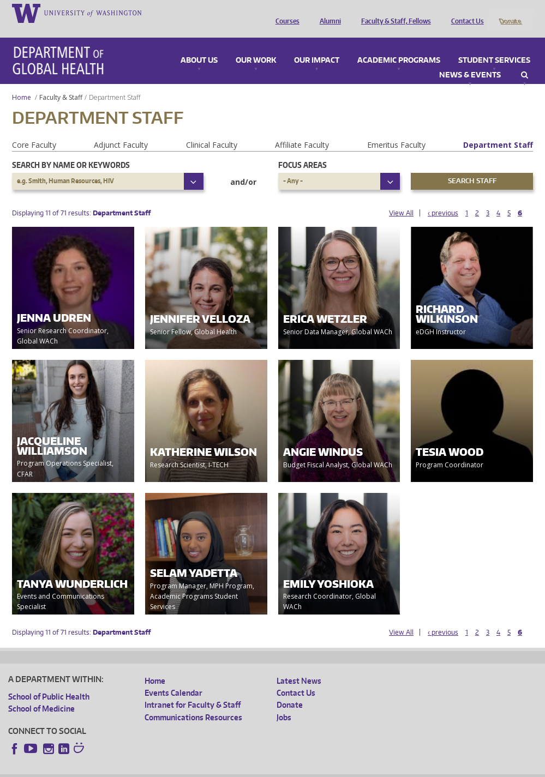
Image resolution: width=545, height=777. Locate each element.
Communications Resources (193, 702)
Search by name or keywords (71, 150)
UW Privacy (152, 768)
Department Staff (498, 130)
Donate (509, 12)
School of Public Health (48, 681)
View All (401, 198)
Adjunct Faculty (121, 130)
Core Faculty (34, 130)
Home (21, 82)
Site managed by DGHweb (262, 768)
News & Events (470, 60)
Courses (285, 12)
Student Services (494, 46)
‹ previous (443, 198)
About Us (199, 46)
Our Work (256, 46)
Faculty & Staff (60, 82)
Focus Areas (302, 150)
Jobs (284, 702)
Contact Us (464, 12)
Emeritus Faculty (396, 130)
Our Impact (316, 46)
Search (524, 60)
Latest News (299, 666)
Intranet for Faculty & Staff (193, 690)
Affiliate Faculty (302, 130)
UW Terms (197, 768)
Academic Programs (398, 46)
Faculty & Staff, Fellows (393, 12)
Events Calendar (173, 678)
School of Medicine (41, 694)
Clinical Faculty (211, 130)
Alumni (327, 12)
